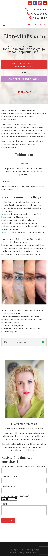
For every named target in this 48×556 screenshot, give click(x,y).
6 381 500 (20, 447)
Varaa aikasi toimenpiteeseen (24, 79)
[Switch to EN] (40, 24)
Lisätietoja (24, 92)
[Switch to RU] (34, 24)
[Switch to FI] (45, 24)
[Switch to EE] (29, 24)
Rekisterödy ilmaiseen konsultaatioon (24, 64)
